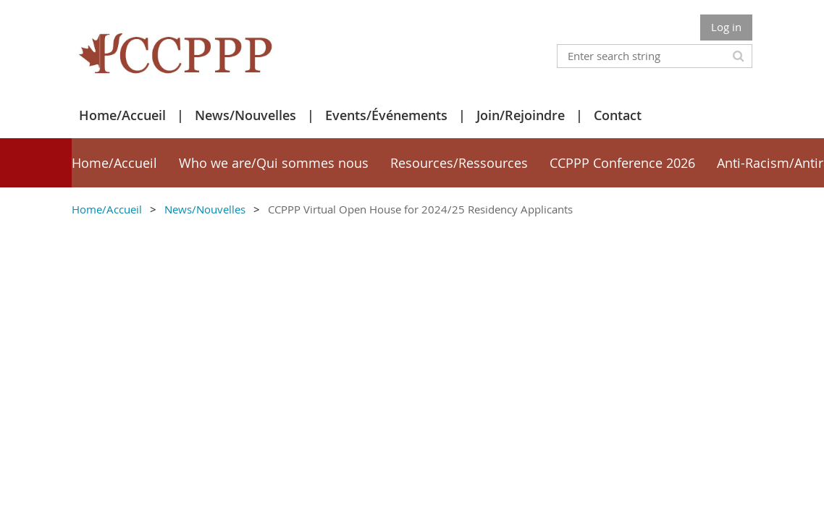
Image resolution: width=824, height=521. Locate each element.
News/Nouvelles (245, 115)
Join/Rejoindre (520, 115)
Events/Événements (386, 115)
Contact (618, 115)
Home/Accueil (122, 115)
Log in (726, 27)
